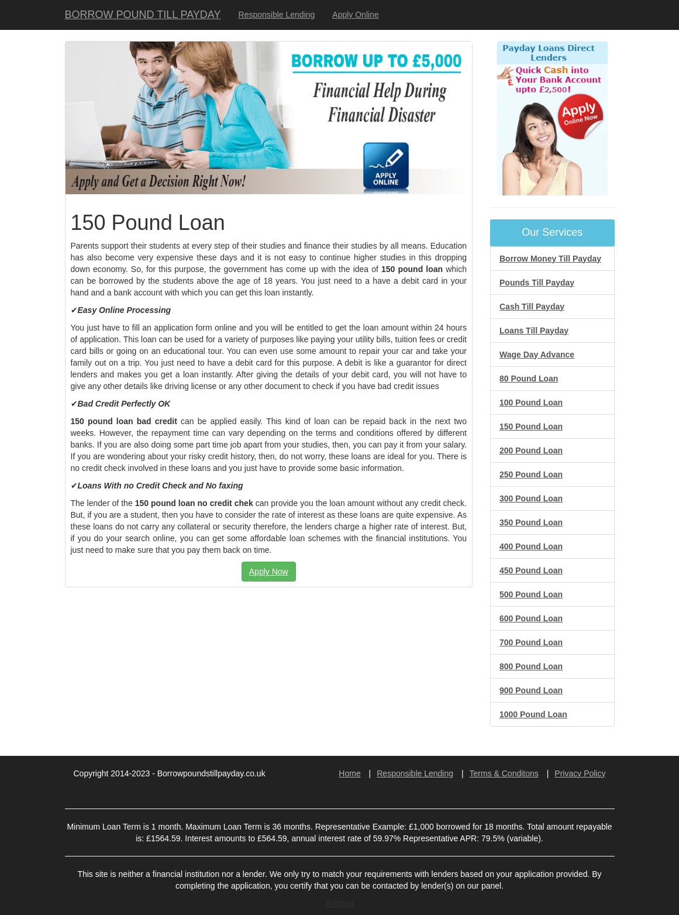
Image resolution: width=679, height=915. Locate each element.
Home (349, 773)
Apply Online (355, 14)
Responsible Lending (277, 14)
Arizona (339, 903)
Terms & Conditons (504, 773)
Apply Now (268, 571)
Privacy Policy (579, 773)
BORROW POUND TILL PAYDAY (143, 14)
